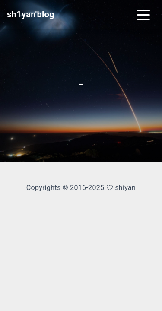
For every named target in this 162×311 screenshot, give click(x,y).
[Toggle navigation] (143, 14)
